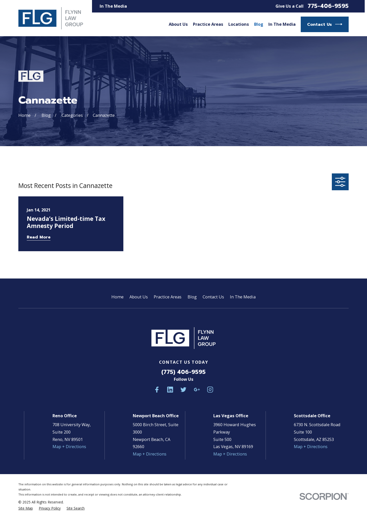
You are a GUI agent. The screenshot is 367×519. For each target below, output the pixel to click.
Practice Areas (167, 297)
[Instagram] (210, 390)
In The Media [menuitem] (282, 24)
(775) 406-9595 (183, 372)
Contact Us (324, 24)
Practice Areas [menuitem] (208, 24)
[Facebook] (157, 390)
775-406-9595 (328, 6)
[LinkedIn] (170, 390)
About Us (138, 297)
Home (117, 297)
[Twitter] (183, 390)
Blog (192, 297)
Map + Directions (69, 446)
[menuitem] (25, 508)
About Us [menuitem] (178, 24)
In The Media (113, 6)
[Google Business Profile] (197, 390)
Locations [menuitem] (238, 24)
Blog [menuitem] (258, 24)
